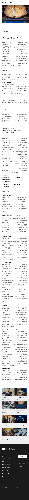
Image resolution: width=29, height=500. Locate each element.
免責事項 (3, 485)
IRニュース (5, 476)
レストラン (20, 466)
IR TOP (10, 24)
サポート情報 (5, 470)
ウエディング (21, 463)
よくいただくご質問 (19, 485)
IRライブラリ (5, 462)
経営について (15, 24)
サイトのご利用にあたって (5, 487)
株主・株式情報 (6, 467)
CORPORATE (22, 456)
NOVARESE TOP (5, 24)
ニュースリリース (21, 469)
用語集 (17, 487)
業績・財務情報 (6, 464)
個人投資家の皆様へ (7, 459)
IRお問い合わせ (4, 490)
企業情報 (20, 472)
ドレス (19, 460)
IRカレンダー (5, 473)
